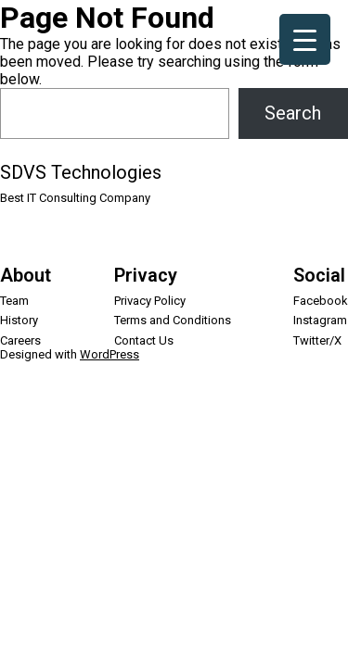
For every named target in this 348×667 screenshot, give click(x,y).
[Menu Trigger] (304, 39)
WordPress (109, 354)
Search (292, 113)
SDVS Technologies (80, 172)
